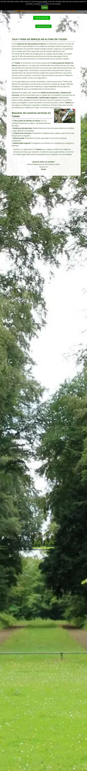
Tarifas (49, 5)
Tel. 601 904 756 (17, 18)
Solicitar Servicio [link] (58, 26)
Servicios (37, 5)
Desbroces (25, 5)
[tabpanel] (43, 104)
